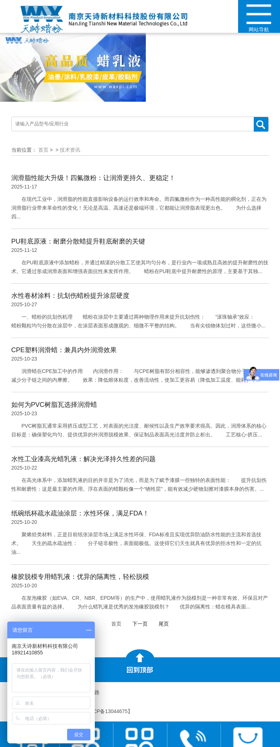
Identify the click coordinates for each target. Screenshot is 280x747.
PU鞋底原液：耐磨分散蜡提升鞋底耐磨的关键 (78, 241)
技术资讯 (70, 150)
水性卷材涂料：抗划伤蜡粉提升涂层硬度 (70, 295)
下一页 (140, 624)
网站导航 (259, 18)
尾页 (164, 624)
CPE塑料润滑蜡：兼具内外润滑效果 (64, 350)
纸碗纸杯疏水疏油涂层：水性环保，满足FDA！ (80, 513)
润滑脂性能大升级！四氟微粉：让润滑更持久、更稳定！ (93, 178)
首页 (43, 150)
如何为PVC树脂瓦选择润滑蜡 (54, 404)
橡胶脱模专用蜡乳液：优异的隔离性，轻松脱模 (80, 576)
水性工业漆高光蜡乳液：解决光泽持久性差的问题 (83, 459)
